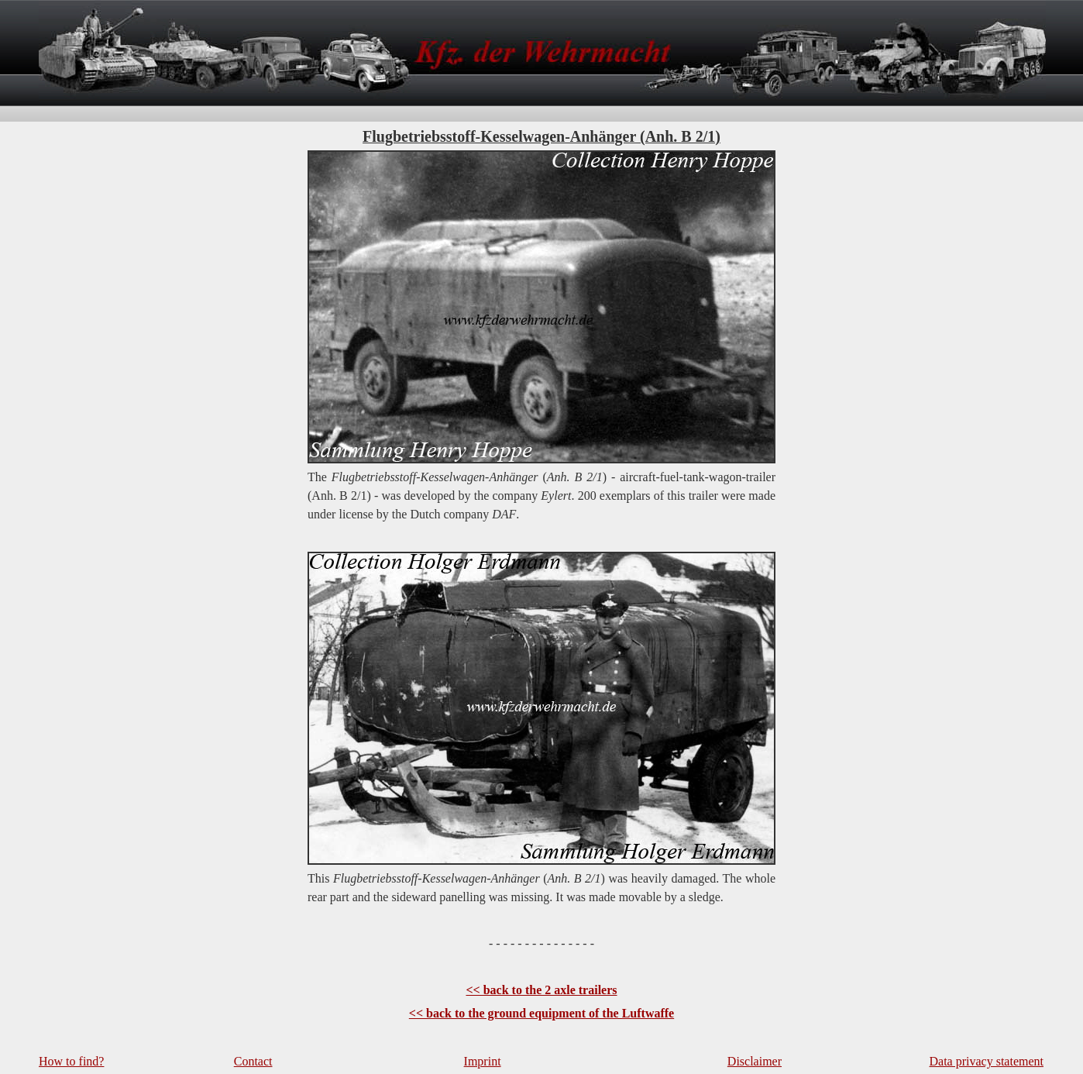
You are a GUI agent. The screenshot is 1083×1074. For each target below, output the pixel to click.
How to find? (71, 1061)
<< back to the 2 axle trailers (541, 990)
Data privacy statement (987, 1061)
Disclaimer (754, 1061)
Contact (253, 1061)
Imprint (482, 1061)
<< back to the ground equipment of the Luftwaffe (541, 1013)
